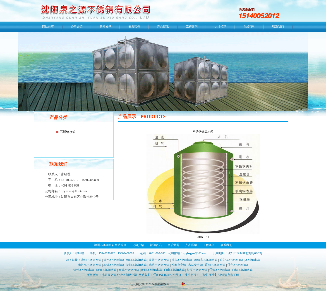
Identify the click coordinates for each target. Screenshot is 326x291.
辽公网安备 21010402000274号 (149, 284)
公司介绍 (77, 26)
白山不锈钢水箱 (174, 270)
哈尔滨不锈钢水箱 (206, 260)
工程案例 (192, 26)
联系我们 (278, 26)
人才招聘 (220, 26)
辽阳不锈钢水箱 (215, 265)
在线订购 (249, 26)
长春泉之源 (178, 265)
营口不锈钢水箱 (136, 260)
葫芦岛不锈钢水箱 (89, 265)
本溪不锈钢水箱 (113, 265)
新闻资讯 (105, 26)
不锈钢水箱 (68, 132)
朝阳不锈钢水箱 (106, 270)
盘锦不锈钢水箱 (129, 270)
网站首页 (48, 26)
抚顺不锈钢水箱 (136, 265)
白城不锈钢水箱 (242, 270)
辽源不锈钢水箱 (219, 270)
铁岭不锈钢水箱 (159, 260)
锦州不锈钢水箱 (113, 260)
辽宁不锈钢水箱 (238, 265)
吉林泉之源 (195, 265)
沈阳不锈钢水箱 (91, 260)
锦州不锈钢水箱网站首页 (110, 245)
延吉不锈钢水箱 (181, 260)
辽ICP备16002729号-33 (167, 275)
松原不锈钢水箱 (197, 270)
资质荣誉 (134, 26)
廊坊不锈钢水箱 (159, 265)
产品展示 (163, 26)
